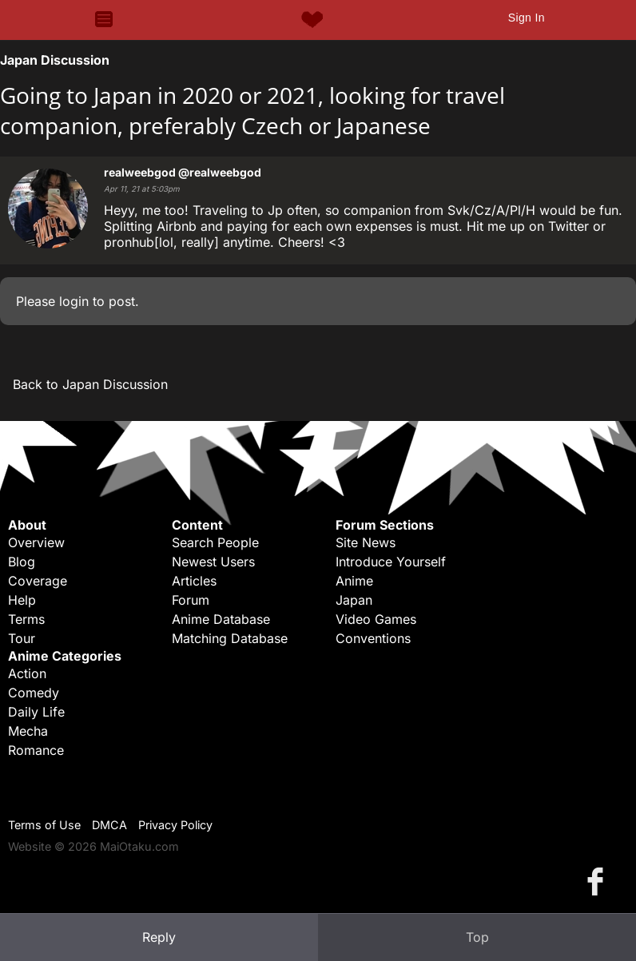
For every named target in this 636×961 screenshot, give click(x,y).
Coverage (37, 581)
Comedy (33, 693)
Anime (354, 581)
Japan (354, 600)
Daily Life (36, 712)
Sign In (526, 17)
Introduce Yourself (391, 562)
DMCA (109, 825)
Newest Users (213, 562)
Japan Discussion (54, 60)
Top (477, 937)
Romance (36, 750)
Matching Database (230, 638)
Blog (21, 562)
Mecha (28, 731)
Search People (215, 542)
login (74, 301)
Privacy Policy (175, 825)
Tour (21, 638)
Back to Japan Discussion (90, 384)
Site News (366, 542)
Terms (26, 619)
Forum (190, 600)
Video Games (376, 619)
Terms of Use (44, 825)
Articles (194, 581)
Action (27, 673)
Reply (159, 937)
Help (22, 600)
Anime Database (221, 619)
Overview (36, 542)
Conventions (373, 638)
